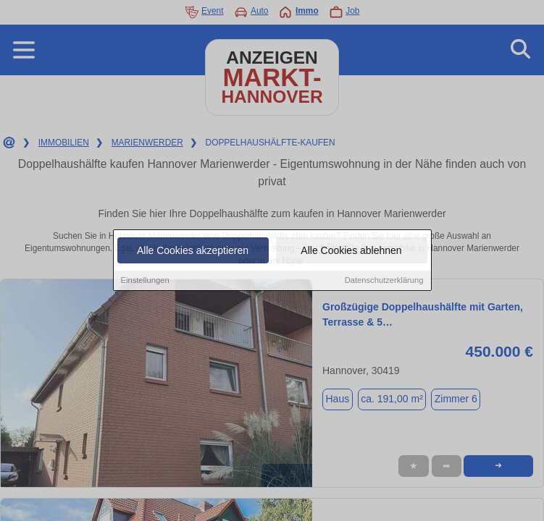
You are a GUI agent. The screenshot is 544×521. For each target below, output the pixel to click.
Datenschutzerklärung (384, 281)
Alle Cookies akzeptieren (192, 252)
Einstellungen (145, 281)
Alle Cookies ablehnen (351, 252)
